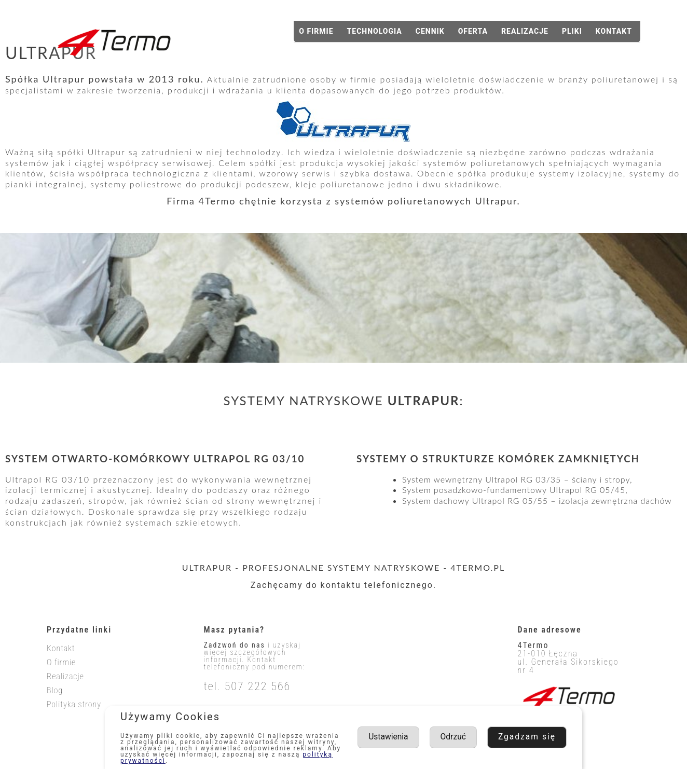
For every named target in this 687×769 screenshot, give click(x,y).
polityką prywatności (159, 760)
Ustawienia (477, 737)
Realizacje (524, 31)
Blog (55, 690)
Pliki (572, 31)
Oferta (473, 31)
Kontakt (614, 31)
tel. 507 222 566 (247, 686)
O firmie (316, 31)
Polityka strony (74, 704)
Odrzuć (542, 737)
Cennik (430, 31)
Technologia (374, 31)
